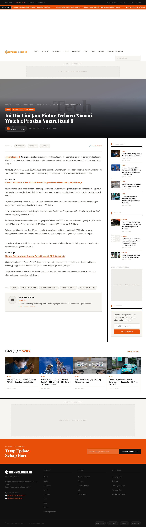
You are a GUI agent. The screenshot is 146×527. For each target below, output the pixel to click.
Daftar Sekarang (130, 451)
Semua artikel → (134, 352)
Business (57, 52)
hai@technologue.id (14, 498)
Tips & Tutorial (83, 485)
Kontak (138, 3)
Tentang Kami (112, 3)
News (36, 52)
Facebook (45, 146)
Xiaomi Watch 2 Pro (87, 288)
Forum (101, 52)
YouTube (124, 523)
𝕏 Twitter (20, 146)
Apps (66, 52)
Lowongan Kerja (115, 52)
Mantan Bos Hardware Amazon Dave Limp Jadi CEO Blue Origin (35, 256)
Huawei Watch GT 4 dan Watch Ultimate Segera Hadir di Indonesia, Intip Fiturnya (43, 183)
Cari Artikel (82, 494)
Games (80, 481)
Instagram (100, 523)
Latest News (28, 104)
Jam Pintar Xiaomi (29, 288)
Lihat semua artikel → (28, 307)
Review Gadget (84, 477)
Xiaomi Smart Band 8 (49, 288)
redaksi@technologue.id (16, 495)
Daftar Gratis (127, 332)
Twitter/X (113, 523)
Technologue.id (12, 157)
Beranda (8, 104)
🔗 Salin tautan (95, 146)
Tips (93, 52)
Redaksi (123, 3)
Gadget (45, 52)
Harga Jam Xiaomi (68, 288)
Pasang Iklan (117, 490)
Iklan (131, 3)
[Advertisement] (73, 29)
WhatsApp (32, 146)
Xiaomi (14, 288)
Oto (86, 52)
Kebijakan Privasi (118, 494)
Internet (76, 52)
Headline (40, 104)
